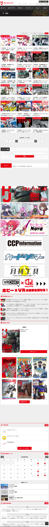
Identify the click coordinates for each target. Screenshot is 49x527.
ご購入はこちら (33, 351)
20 (38, 141)
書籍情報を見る (23, 402)
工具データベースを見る (24, 448)
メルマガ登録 (43, 1)
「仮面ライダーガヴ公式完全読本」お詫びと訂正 (22, 166)
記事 (27, 507)
